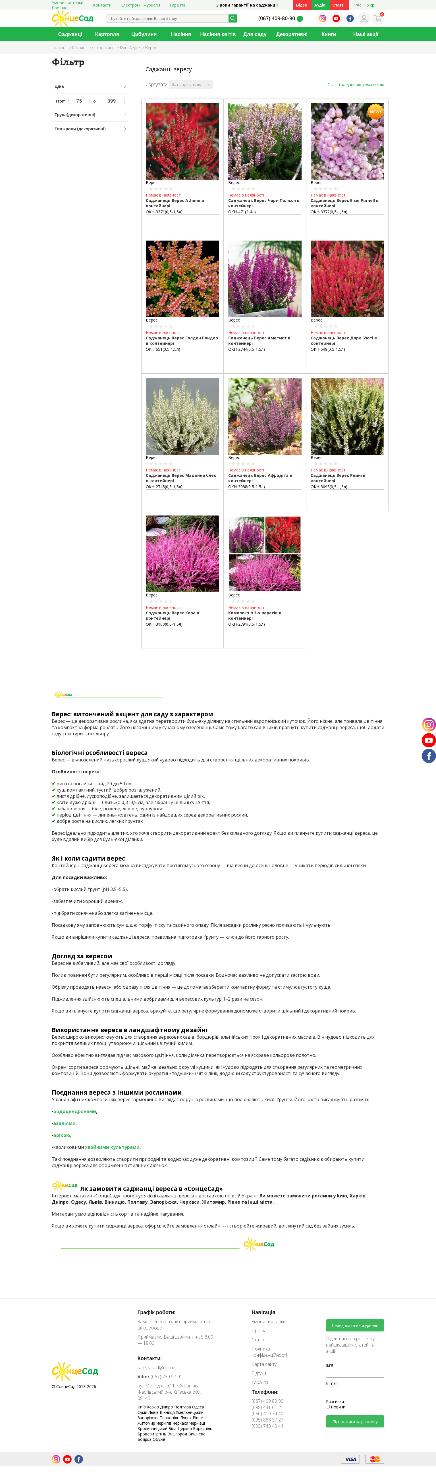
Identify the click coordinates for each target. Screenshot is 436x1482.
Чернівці (197, 1423)
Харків (153, 1407)
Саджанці (70, 34)
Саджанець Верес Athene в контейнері (175, 203)
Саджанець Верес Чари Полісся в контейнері (264, 203)
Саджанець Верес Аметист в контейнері (259, 340)
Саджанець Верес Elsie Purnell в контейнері (345, 203)
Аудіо (319, 5)
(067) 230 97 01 (160, 1377)
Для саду (255, 34)
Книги (328, 34)
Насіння (181, 34)
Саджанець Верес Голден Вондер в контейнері (182, 340)
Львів (154, 1412)
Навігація (263, 1312)
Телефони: (265, 1391)
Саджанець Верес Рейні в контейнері (338, 478)
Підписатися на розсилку (355, 1421)
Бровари (146, 1434)
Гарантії (177, 5)
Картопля (107, 34)
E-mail (331, 1383)
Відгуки (259, 1373)
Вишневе (196, 1434)
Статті (338, 5)
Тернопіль (170, 1417)
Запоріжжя (149, 1417)
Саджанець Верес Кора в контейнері (172, 615)
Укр (371, 5)
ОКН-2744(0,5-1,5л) (246, 349)
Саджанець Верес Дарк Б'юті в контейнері (344, 340)
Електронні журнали (140, 5)
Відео (301, 5)
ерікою (61, 1135)
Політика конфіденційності (269, 1352)
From (73, 101)
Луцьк (186, 1417)
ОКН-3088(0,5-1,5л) (246, 486)
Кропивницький (153, 1428)
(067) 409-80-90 (276, 18)
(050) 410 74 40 (267, 1413)
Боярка (145, 1439)
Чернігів (164, 1423)
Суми (143, 1412)
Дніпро (167, 1407)
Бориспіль (202, 1428)
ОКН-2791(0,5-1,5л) (246, 624)
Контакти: (150, 1358)
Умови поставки (269, 1321)
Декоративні (292, 34)
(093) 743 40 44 (267, 1426)
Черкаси (181, 1423)
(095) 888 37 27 (267, 1420)
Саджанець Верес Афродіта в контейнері (260, 478)
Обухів (159, 1439)
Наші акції (365, 34)
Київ (142, 1407)
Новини (335, 1407)
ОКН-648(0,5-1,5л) (328, 349)
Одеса (198, 1407)
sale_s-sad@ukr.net (157, 1367)
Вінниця (168, 1412)
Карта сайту (264, 1364)
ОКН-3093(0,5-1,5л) (329, 486)
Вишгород (177, 1434)
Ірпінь (161, 1434)
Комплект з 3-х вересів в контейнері (254, 615)
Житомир (147, 1423)
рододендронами (74, 1111)
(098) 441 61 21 (267, 1407)
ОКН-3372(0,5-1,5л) (329, 211)
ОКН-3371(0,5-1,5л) (164, 211)
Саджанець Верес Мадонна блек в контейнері (181, 478)
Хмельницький (190, 1412)
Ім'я (329, 1365)
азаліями (64, 1123)
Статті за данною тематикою (355, 84)
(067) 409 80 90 (267, 1401)
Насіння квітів (218, 34)
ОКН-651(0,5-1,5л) (163, 349)
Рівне (198, 1417)
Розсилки (335, 1401)
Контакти (102, 5)
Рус (358, 5)
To (108, 101)
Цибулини (144, 34)
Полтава (183, 1407)
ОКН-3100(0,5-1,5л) (164, 624)
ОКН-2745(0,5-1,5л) (164, 486)
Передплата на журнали (355, 1325)
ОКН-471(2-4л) (242, 211)
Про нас (59, 8)
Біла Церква (181, 1428)
